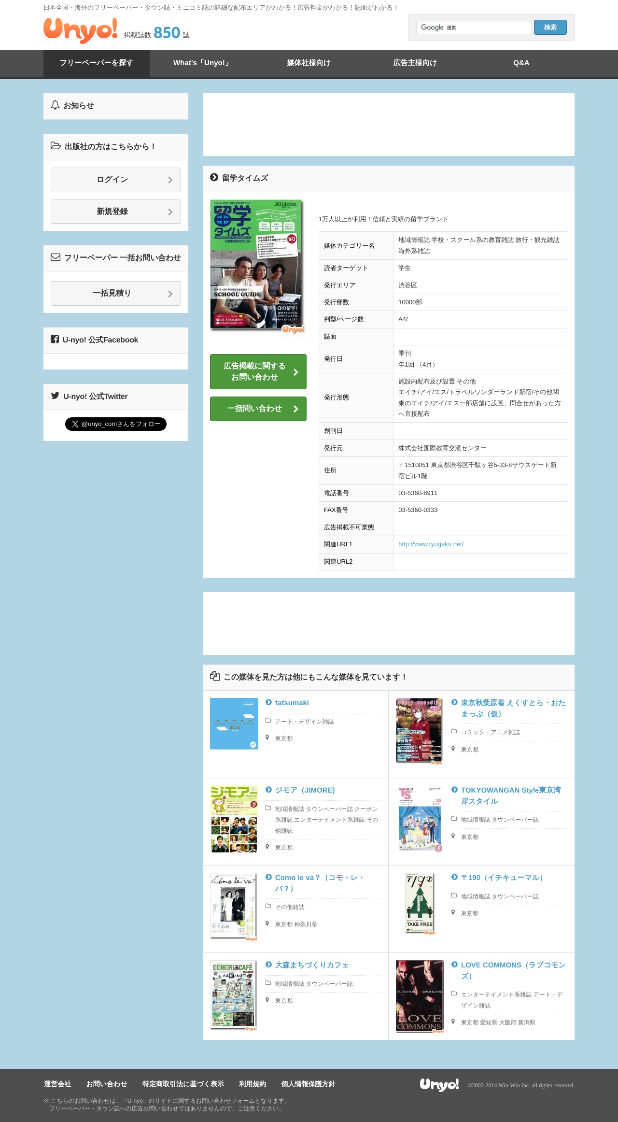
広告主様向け (415, 63)
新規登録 (135, 212)
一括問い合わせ (263, 409)
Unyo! (80, 31)
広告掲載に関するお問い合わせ (261, 371)
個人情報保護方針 (303, 1084)
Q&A (521, 63)
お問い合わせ (105, 1084)
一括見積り (133, 293)
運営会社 (56, 1084)
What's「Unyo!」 (202, 63)
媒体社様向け (309, 63)
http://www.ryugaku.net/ (431, 544)
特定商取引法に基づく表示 (180, 1084)
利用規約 (248, 1084)
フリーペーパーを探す (96, 63)
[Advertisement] (388, 124)
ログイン (135, 180)
